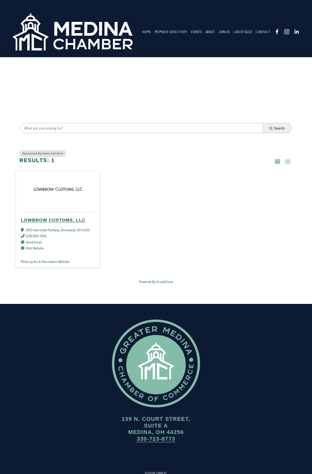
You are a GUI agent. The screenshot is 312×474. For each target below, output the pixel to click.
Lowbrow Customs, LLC (53, 220)
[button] (277, 161)
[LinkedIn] (296, 32)
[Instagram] (287, 32)
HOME (147, 32)
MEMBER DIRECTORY (171, 32)
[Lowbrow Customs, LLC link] (57, 189)
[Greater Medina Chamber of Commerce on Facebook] (141, 457)
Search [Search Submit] (277, 128)
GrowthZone (164, 282)
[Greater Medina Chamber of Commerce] (277, 32)
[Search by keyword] (142, 128)
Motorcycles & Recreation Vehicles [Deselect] (42, 153)
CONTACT (263, 32)
